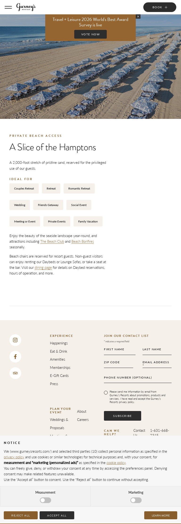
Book (157, 7)
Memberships (60, 367)
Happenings (59, 342)
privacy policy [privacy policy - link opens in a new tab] (14, 456)
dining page (43, 267)
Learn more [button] (161, 515)
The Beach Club (52, 241)
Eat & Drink (58, 351)
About (81, 411)
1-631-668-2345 (159, 433)
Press (54, 383)
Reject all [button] (20, 515)
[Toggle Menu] (8, 7)
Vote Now (90, 34)
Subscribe (122, 416)
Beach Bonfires (82, 241)
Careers (83, 419)
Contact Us (139, 433)
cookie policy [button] (116, 462)
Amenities (57, 359)
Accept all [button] (57, 515)
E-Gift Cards (59, 375)
